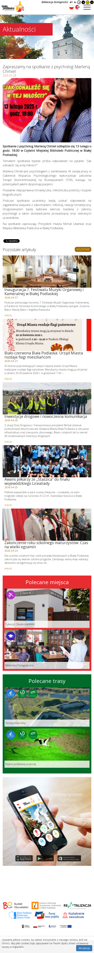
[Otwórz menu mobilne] (87, 7)
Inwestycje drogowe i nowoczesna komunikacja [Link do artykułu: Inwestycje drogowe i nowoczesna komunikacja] (45, 416)
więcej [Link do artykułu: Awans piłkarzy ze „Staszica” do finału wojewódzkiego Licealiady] (8, 505)
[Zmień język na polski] (71, 7)
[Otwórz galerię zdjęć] (47, 110)
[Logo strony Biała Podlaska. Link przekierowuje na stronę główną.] (13, 6)
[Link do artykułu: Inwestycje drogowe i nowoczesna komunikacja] (47, 398)
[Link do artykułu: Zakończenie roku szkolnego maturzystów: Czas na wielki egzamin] (47, 525)
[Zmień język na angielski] (77, 7)
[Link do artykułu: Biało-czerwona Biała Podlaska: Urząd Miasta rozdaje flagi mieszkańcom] (47, 335)
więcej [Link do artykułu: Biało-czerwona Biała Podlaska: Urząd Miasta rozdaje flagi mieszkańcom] (8, 378)
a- (75, 2)
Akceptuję (84, 948)
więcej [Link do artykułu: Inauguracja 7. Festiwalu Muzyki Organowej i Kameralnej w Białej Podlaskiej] (8, 315)
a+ (71, 2)
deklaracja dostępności (54, 2)
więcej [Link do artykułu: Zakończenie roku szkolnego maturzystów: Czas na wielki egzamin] (8, 568)
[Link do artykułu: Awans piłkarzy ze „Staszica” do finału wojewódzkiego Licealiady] (47, 461)
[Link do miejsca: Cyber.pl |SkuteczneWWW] (47, 608)
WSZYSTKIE (83, 249)
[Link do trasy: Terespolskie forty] (47, 707)
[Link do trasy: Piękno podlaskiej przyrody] (47, 748)
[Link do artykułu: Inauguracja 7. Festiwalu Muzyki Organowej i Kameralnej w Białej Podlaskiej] (47, 271)
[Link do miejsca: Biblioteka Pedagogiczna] (47, 649)
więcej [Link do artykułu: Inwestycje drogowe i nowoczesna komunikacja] (8, 441)
